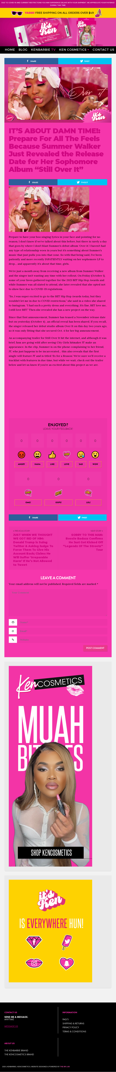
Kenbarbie (43, 49)
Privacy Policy (70, 1027)
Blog (23, 49)
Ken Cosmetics (72, 49)
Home (10, 49)
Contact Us (103, 49)
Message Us (11, 1026)
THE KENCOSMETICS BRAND (19, 1054)
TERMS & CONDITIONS (74, 1031)
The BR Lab (65, 1066)
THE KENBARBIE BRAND (16, 1050)
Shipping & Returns (73, 1023)
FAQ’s (65, 1019)
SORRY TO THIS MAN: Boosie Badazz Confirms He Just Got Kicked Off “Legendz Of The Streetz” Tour (83, 542)
